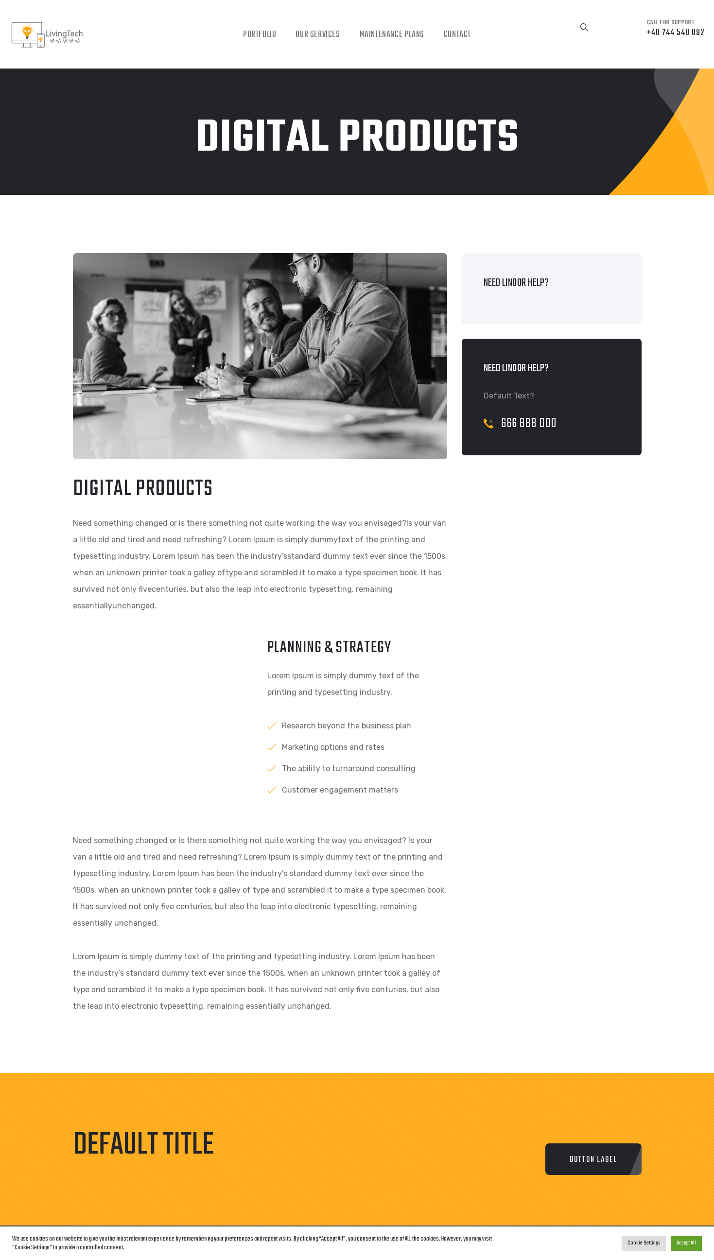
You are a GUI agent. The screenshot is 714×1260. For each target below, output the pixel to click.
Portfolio (259, 35)
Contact (457, 35)
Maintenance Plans (392, 35)
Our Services (318, 35)
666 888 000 (520, 423)
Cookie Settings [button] (643, 1243)
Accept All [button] (686, 1243)
